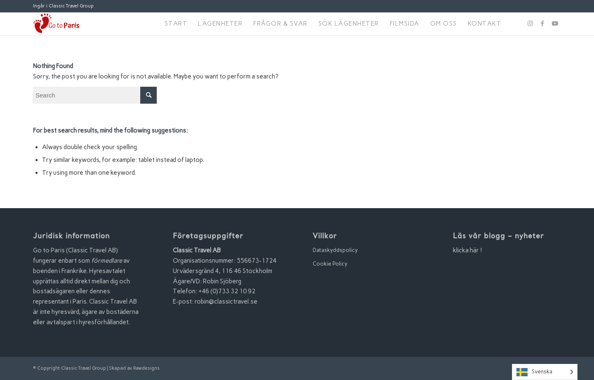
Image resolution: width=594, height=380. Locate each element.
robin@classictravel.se (226, 301)
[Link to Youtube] (555, 23)
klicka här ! (467, 250)
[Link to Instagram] (530, 23)
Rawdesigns (146, 368)
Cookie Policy (330, 264)
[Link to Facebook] (542, 23)
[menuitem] (176, 23)
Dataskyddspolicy (335, 250)
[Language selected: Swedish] (545, 372)
